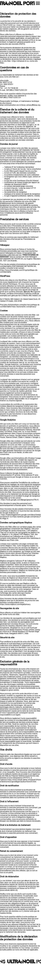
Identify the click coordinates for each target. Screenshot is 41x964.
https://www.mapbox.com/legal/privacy (15, 604)
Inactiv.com (4, 630)
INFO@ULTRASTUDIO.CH (16, 90)
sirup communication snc (9, 105)
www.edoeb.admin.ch (8, 890)
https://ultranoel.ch (19, 61)
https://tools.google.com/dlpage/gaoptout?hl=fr (19, 500)
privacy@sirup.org (33, 105)
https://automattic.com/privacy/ (23, 307)
